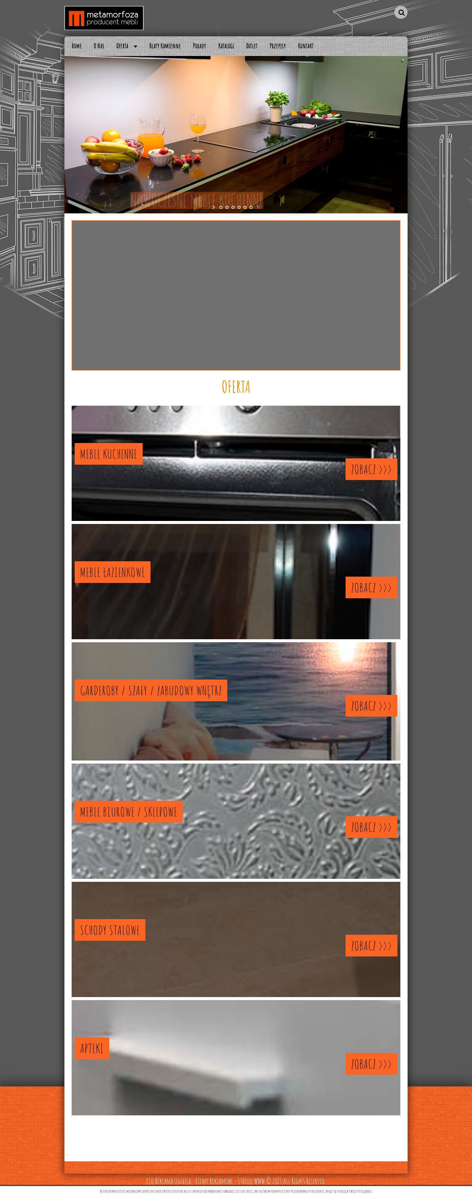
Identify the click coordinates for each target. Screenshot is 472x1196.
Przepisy (278, 46)
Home (77, 46)
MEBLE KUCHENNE (108, 454)
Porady (199, 46)
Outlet (251, 46)
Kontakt (305, 46)
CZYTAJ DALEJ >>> (236, 336)
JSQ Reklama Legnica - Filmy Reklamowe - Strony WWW (205, 1181)
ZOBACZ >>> (371, 469)
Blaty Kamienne (165, 46)
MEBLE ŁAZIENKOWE (112, 572)
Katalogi (226, 46)
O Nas (99, 46)
